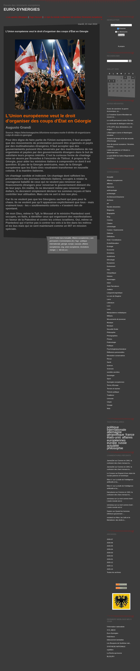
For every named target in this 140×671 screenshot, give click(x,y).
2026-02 (110, 556)
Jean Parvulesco (113, 286)
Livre (108, 306)
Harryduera (111, 492)
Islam (109, 283)
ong (62, 247)
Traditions (110, 395)
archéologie (111, 193)
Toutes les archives (114, 572)
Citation (109, 223)
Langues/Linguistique (114, 293)
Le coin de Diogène (114, 296)
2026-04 (110, 549)
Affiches (110, 183)
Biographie (111, 213)
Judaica (110, 289)
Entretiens (110, 253)
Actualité (110, 177)
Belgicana (110, 210)
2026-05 (110, 546)
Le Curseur (111, 473)
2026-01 (110, 559)
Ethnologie (111, 260)
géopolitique (115, 434)
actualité (113, 445)
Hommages (111, 279)
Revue (109, 359)
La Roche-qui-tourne (114, 653)
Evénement (111, 266)
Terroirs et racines (113, 388)
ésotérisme (111, 256)
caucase (78, 244)
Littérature (110, 303)
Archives (110, 200)
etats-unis (114, 437)
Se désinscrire (121, 32)
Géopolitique (111, 273)
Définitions (111, 236)
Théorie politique (113, 392)
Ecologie (110, 246)
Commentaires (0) (67, 241)
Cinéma (110, 220)
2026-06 (110, 543)
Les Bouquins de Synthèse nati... (119, 643)
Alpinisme (110, 187)
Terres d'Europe (112, 385)
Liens (109, 299)
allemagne (114, 432)
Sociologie (110, 375)
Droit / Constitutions (114, 240)
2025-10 (110, 569)
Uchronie (110, 398)
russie (122, 443)
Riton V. (110, 479)
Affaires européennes (115, 180)
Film (108, 269)
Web (108, 408)
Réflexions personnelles (115, 352)
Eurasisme (111, 263)
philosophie (115, 448)
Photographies (112, 336)
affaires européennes (119, 438)
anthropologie (112, 190)
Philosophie (111, 332)
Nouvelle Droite (112, 329)
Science (110, 365)
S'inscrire (121, 28)
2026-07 (110, 539)
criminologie (111, 226)
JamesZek (110, 460)
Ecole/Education (113, 243)
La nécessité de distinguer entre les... (120, 123)
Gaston (109, 511)
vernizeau (110, 498)
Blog (108, 217)
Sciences (110, 369)
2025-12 (110, 562)
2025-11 (110, 566)
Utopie (109, 402)
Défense (110, 233)
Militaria (109, 316)
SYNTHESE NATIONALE (116, 646)
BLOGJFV (110, 656)
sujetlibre (110, 650)
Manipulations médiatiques (116, 312)
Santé (109, 362)
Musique (110, 322)
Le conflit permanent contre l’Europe (120, 120)
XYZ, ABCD (111, 630)
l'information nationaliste (115, 626)
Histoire (109, 276)
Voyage (109, 405)
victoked (110, 517)
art (108, 203)
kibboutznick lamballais (115, 640)
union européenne (72, 247)
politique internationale (116, 428)
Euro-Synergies (22, 9)
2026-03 (110, 552)
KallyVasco (111, 636)
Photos (109, 339)
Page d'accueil (35, 17)
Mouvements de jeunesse (116, 319)
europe (112, 443)
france (129, 434)
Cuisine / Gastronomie (115, 230)
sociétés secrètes (113, 372)
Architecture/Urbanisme (115, 197)
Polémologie (111, 342)
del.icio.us (62, 250)
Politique (110, 345)
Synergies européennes (115, 382)
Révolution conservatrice (116, 355)
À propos (121, 46)
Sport (109, 379)
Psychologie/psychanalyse (116, 349)
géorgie (64, 244)
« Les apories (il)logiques (17, 17)
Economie (110, 250)
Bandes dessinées (113, 207)
